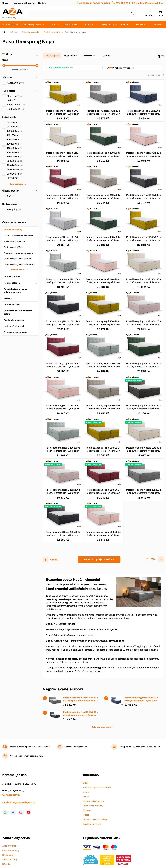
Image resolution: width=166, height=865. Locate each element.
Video (86, 792)
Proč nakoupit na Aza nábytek (93, 3)
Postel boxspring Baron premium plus (19, 265)
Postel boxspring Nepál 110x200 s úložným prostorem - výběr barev (63, 196)
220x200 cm (15, 165)
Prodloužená (15, 109)
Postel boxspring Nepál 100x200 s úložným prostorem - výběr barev (103, 154)
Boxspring (14, 209)
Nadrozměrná (16, 104)
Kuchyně (88, 24)
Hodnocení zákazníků (23, 3)
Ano (11, 196)
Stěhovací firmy (9, 859)
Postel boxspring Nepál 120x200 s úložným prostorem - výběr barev (143, 196)
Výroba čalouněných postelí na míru (26, 756)
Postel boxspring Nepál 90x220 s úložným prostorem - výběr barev (63, 154)
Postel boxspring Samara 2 (15, 241)
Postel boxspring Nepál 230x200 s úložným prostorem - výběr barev (63, 533)
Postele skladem (12, 283)
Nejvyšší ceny (88, 55)
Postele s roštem (12, 277)
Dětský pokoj (107, 24)
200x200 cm (15, 161)
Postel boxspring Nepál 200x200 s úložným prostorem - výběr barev (63, 449)
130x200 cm (15, 144)
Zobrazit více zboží (101, 727)
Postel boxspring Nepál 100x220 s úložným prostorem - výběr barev (143, 154)
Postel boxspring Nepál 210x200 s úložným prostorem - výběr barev (143, 449)
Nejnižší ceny (70, 55)
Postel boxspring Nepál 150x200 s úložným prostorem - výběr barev (143, 281)
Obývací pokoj (70, 24)
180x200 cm (15, 156)
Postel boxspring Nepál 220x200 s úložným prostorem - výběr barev (103, 491)
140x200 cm (15, 148)
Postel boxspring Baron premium (17, 259)
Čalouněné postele (31, 24)
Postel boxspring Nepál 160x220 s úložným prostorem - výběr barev (143, 323)
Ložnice (51, 24)
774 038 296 (123, 3)
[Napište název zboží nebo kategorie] (82, 13)
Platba (86, 815)
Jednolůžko (15, 100)
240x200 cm (15, 169)
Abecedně (105, 55)
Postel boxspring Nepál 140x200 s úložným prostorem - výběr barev (63, 281)
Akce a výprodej (10, 24)
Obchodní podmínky (93, 806)
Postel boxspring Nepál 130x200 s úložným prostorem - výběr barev (103, 238)
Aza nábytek (15, 82)
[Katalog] (159, 56)
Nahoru (54, 559)
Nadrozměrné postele (14, 326)
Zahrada (157, 24)
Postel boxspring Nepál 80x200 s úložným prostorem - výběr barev (63, 112)
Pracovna (140, 24)
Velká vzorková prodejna (76, 747)
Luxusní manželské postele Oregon (18, 235)
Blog (85, 783)
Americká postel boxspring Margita (18, 253)
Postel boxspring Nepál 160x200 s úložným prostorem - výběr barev (103, 323)
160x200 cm (15, 152)
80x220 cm (14, 178)
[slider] (3, 65)
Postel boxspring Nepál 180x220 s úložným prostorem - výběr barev (63, 407)
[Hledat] (132, 13)
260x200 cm (15, 173)
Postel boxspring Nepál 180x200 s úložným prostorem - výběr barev (143, 365)
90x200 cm (14, 126)
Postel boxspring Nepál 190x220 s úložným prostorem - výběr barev (143, 407)
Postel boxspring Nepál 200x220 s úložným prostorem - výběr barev (103, 449)
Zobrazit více (18, 184)
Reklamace (7, 855)
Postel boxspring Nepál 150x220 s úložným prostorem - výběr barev (63, 323)
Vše (153, 559)
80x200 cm (14, 122)
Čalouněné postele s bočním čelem (18, 312)
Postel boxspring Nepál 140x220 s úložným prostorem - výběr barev (103, 281)
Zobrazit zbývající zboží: (99, 559)
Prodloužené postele (14, 320)
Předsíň (124, 24)
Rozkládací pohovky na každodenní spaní (15, 290)
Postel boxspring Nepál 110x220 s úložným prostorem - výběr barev (103, 196)
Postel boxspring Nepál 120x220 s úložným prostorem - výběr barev (63, 238)
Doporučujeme (52, 55)
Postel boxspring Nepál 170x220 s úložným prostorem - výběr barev (103, 365)
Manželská (14, 96)
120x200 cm (15, 139)
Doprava (87, 810)
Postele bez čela (12, 304)
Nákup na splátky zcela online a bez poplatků (139, 747)
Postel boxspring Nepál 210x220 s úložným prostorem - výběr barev (63, 491)
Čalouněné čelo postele (15, 332)
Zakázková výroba (92, 824)
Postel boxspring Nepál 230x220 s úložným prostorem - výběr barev (103, 533)
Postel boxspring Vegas (14, 247)
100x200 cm (15, 131)
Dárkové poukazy (10, 850)
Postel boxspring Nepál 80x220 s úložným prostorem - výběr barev (103, 112)
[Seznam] (162, 56)
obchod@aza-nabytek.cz (150, 3)
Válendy (8, 298)
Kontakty (43, 3)
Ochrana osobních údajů (95, 819)
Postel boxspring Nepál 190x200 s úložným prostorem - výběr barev (103, 407)
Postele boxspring (52, 32)
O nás (5, 3)
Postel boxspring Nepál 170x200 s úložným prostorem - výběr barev (63, 365)
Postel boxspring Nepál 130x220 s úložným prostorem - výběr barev (143, 238)
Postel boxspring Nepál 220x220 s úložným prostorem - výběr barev (143, 491)
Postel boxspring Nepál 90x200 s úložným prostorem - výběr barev (143, 112)
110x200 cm (14, 135)
